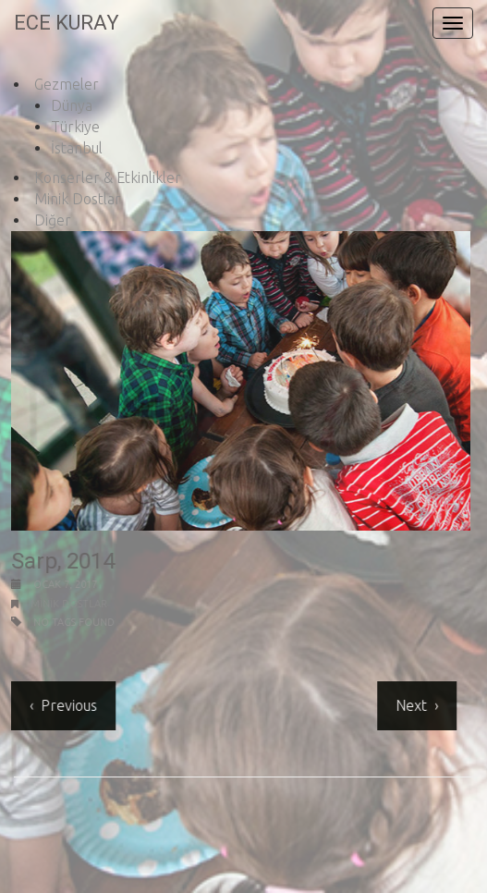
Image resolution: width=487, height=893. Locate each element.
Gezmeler (66, 84)
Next (410, 705)
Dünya (71, 105)
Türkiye (75, 126)
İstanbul (77, 148)
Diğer (52, 220)
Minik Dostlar (77, 198)
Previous (68, 705)
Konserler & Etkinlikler (107, 177)
